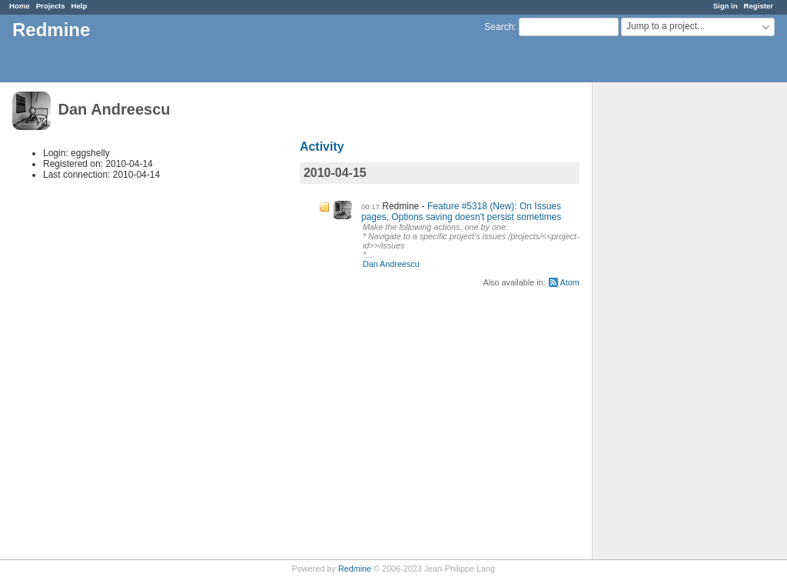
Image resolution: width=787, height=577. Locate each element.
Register (758, 6)
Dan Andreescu (391, 263)
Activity (322, 146)
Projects (50, 6)
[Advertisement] (669, 324)
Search (498, 27)
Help (79, 6)
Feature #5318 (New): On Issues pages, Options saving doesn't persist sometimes (461, 211)
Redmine (354, 568)
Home (19, 6)
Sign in (725, 6)
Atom (569, 282)
